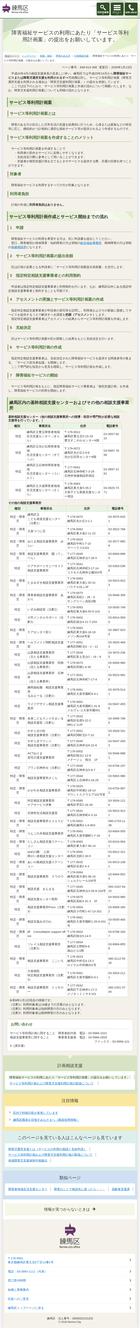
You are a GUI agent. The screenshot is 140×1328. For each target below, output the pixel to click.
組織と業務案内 (18, 1289)
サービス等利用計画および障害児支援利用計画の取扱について (50, 1154)
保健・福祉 (46, 55)
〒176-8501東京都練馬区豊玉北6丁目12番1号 (31, 1260)
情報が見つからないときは (67, 1209)
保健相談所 (18, 247)
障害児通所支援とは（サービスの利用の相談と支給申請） (47, 1149)
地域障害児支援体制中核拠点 (27, 1160)
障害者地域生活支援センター (27, 1189)
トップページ (29, 55)
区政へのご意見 (18, 1299)
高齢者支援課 (121, 1189)
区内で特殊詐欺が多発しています (35, 1112)
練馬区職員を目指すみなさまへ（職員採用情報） (46, 1119)
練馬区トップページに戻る (26, 1308)
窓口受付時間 (17, 1280)
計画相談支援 (81, 55)
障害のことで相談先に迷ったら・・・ (79, 1189)
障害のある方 (63, 55)
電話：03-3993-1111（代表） (27, 1271)
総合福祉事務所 (90, 243)
